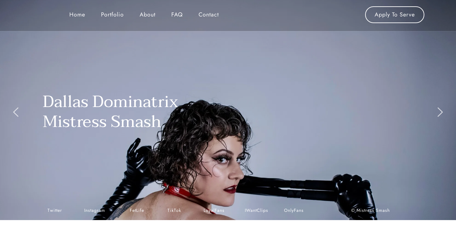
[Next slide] (439, 112)
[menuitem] (77, 14)
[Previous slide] (16, 112)
